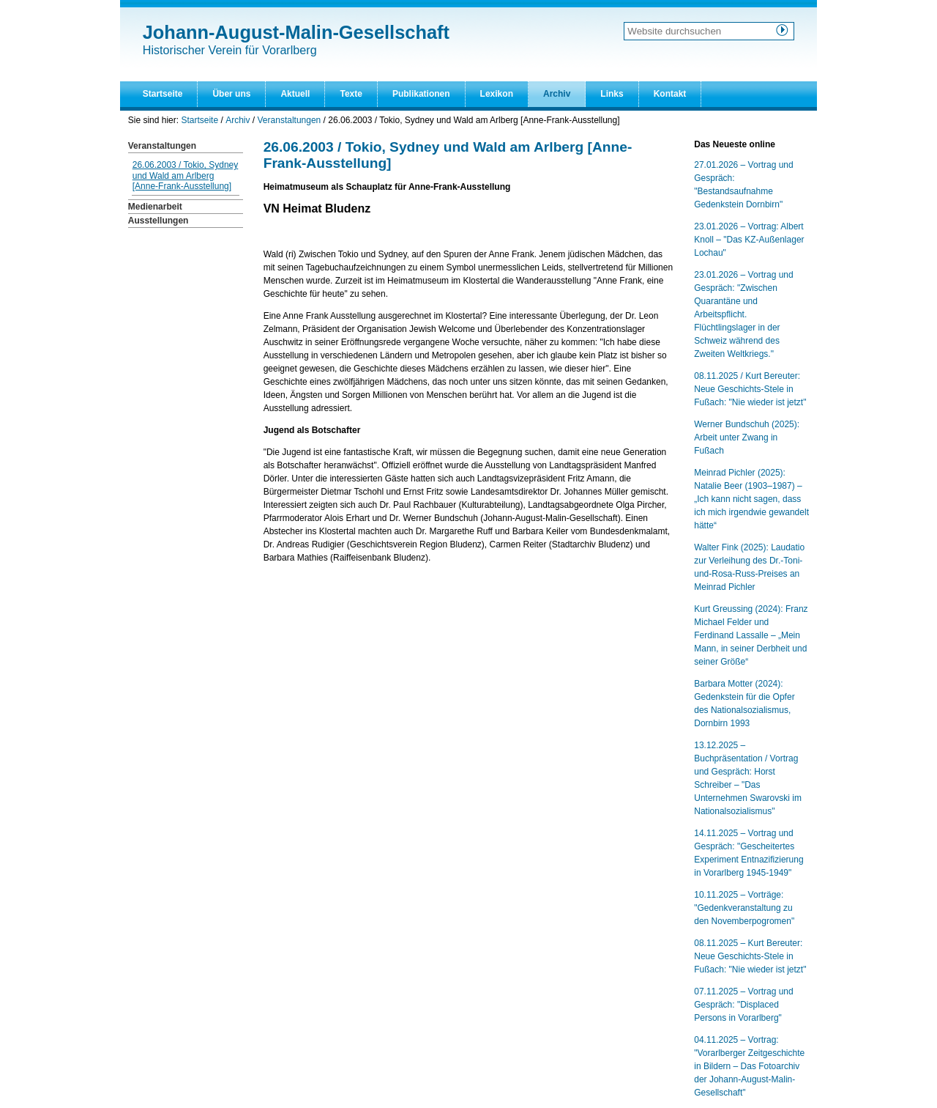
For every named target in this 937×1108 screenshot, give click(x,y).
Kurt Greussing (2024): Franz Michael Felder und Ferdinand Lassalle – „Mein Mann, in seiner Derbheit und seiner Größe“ (750, 635)
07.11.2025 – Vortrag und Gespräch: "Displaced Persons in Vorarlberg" (743, 1004)
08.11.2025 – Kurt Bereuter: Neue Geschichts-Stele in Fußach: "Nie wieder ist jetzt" (750, 956)
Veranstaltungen (289, 120)
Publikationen (421, 94)
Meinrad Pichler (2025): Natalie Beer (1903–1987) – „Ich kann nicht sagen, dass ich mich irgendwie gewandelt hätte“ (751, 499)
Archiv (556, 94)
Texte (351, 94)
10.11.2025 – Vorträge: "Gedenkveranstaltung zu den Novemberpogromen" (744, 908)
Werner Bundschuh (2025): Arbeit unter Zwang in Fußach (746, 437)
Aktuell (295, 94)
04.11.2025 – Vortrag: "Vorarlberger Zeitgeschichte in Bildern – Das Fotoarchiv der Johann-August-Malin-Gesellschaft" (749, 1066)
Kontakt (670, 94)
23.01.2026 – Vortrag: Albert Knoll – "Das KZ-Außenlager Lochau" (749, 239)
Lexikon (496, 94)
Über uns (231, 94)
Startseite (163, 94)
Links (611, 94)
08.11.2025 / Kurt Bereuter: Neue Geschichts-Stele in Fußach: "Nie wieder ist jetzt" (750, 389)
